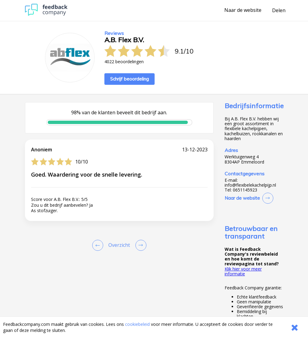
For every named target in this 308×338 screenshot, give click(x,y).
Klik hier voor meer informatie (243, 271)
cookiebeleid (137, 324)
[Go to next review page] (139, 245)
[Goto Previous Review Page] (99, 245)
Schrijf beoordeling (129, 79)
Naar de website (242, 10)
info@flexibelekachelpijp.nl (250, 185)
